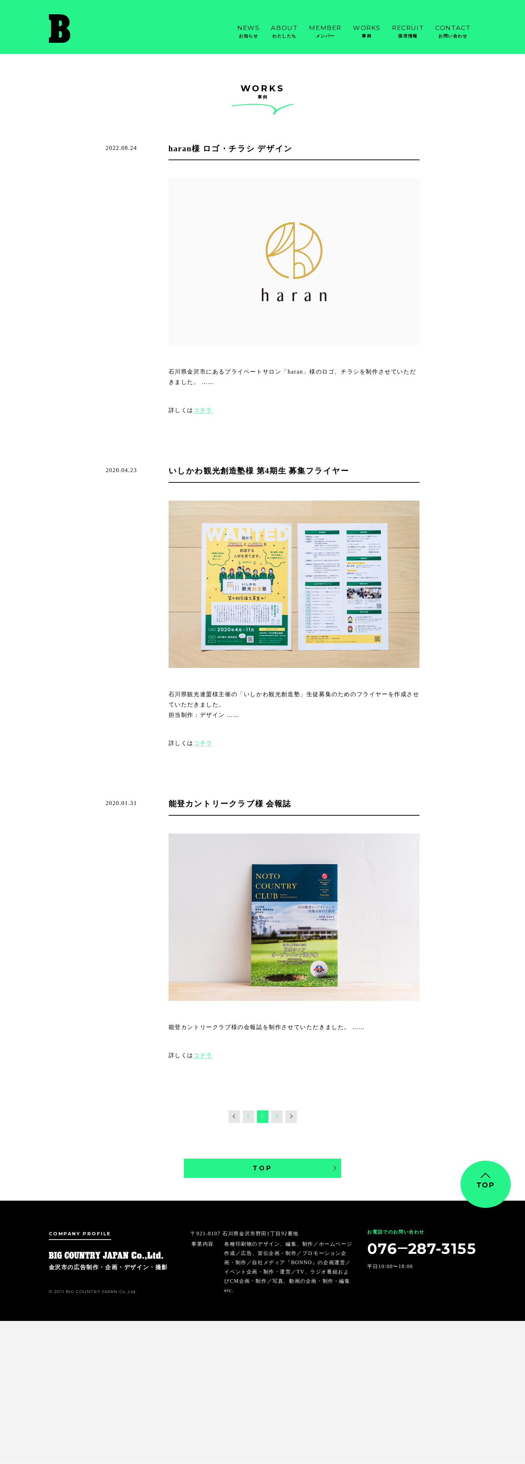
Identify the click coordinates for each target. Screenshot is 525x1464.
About (284, 32)
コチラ (203, 410)
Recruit (408, 32)
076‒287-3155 (421, 1249)
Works (367, 32)
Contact (452, 32)
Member (325, 32)
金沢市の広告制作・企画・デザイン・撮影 (84, 28)
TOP (262, 1168)
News (248, 32)
